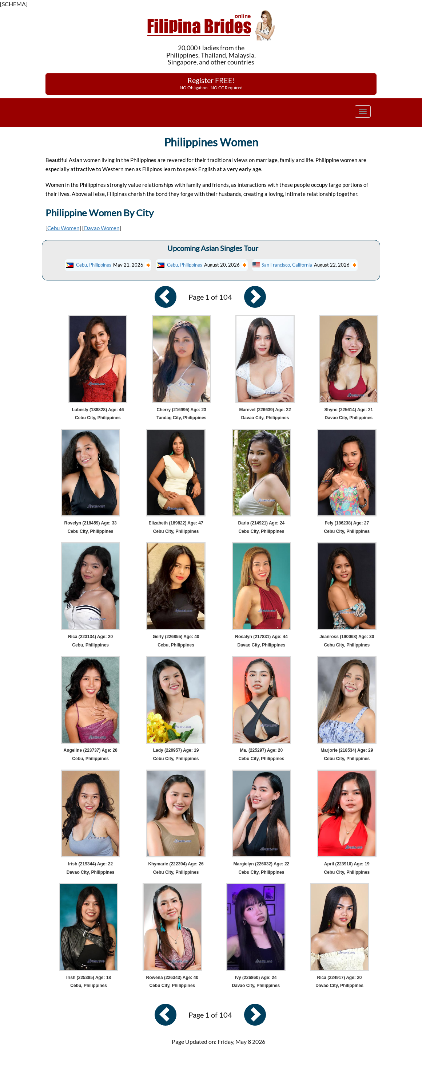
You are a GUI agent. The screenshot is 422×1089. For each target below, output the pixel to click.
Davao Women (101, 228)
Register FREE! (211, 83)
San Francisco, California (287, 265)
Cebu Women (63, 228)
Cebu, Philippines (93, 265)
